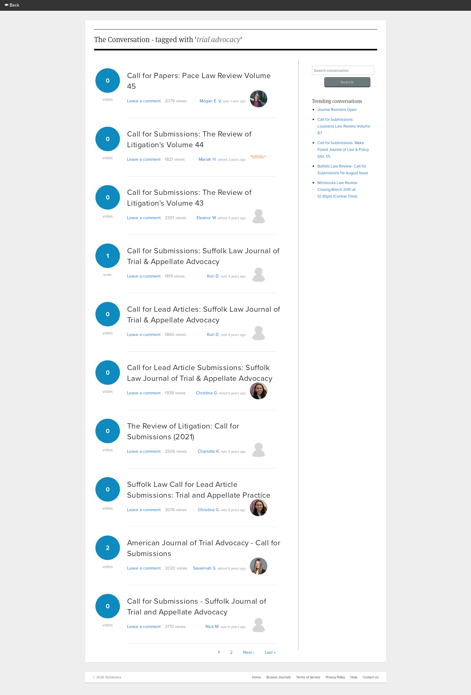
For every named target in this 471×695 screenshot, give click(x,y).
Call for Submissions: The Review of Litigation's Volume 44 (189, 139)
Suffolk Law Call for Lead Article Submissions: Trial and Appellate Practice (199, 489)
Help (353, 677)
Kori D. (213, 276)
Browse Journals (278, 677)
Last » (270, 652)
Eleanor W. (207, 218)
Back (12, 5)
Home (256, 677)
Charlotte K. (209, 451)
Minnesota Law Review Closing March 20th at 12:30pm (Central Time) (337, 189)
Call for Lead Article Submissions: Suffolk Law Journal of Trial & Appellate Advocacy (200, 372)
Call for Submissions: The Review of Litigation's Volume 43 (189, 197)
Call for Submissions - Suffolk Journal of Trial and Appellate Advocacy (196, 606)
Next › (248, 652)
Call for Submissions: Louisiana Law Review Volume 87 (343, 126)
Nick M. (212, 626)
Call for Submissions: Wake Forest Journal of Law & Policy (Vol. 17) (343, 149)
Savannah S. (204, 568)
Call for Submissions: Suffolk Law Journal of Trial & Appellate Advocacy (203, 256)
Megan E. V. (211, 101)
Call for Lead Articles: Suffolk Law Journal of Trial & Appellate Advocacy (203, 314)
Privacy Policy (335, 677)
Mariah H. (208, 159)
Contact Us (371, 677)
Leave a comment (144, 101)
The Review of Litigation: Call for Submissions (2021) (183, 431)
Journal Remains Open (337, 109)
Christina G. (207, 393)
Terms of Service (308, 677)
